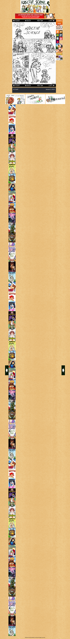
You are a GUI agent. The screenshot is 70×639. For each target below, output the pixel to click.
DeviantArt (57, 35)
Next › (39, 20)
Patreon (57, 32)
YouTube (61, 38)
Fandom (57, 41)
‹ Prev (28, 20)
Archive (57, 19)
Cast (57, 22)
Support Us (58, 25)
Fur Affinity (61, 32)
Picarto (61, 35)
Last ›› (50, 20)
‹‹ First (17, 20)
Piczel (57, 38)
